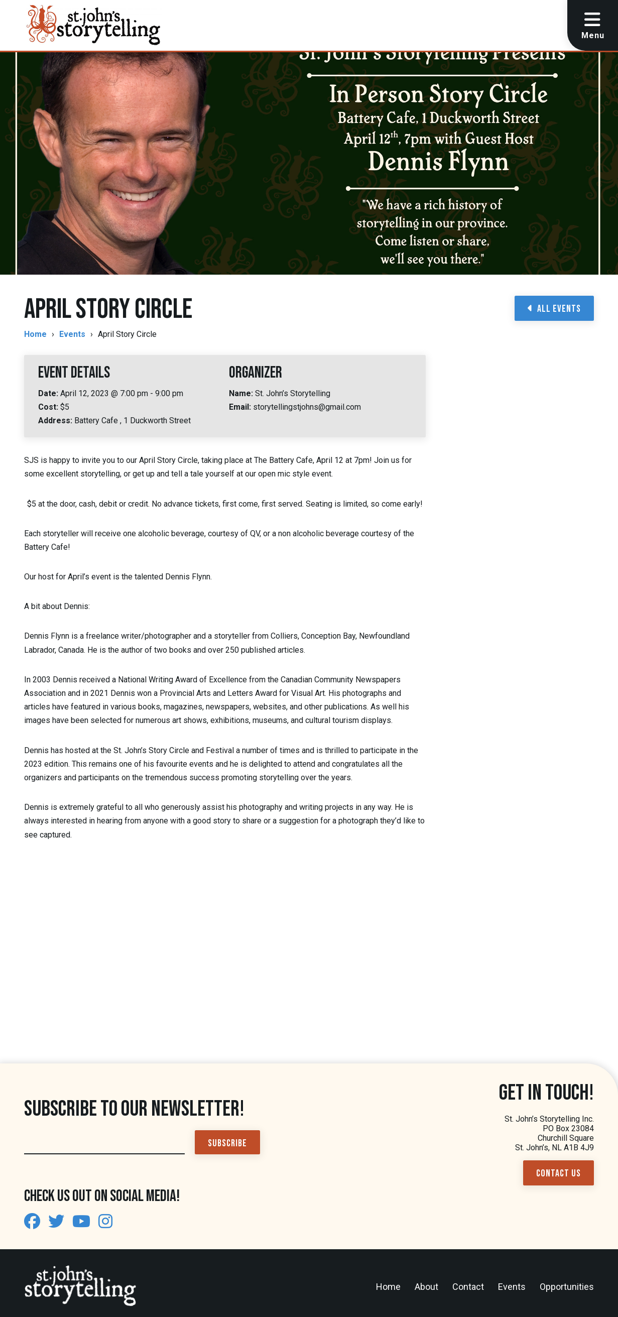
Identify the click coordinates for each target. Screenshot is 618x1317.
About (426, 1286)
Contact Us (558, 1173)
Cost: (49, 407)
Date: (49, 393)
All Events (554, 309)
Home (35, 334)
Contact (468, 1286)
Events (72, 334)
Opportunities (567, 1286)
